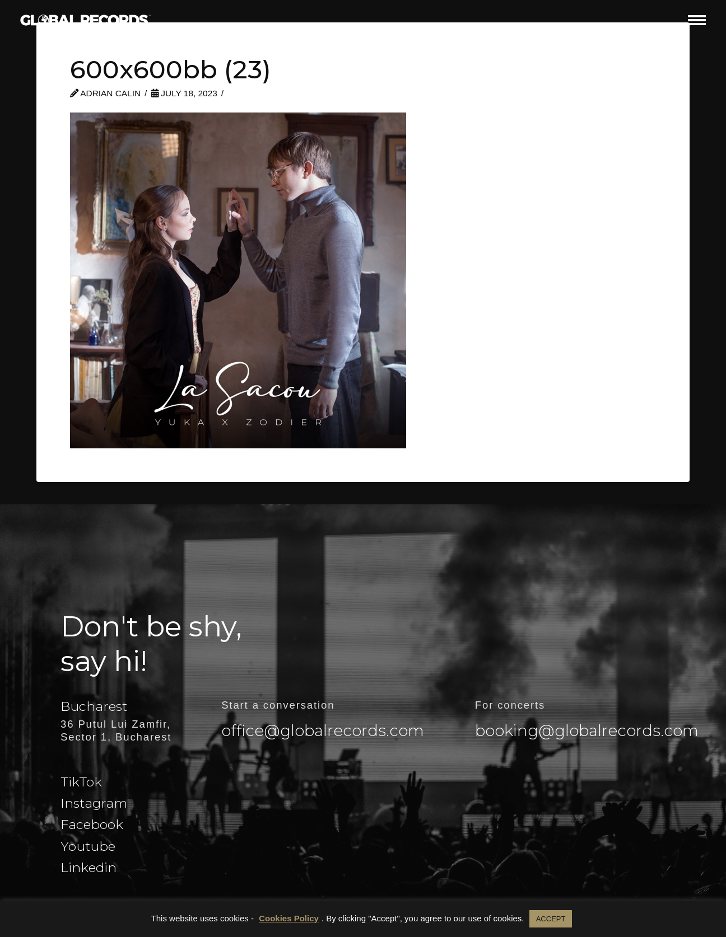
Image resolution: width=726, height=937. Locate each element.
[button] (697, 20)
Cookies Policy (289, 918)
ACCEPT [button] (551, 919)
